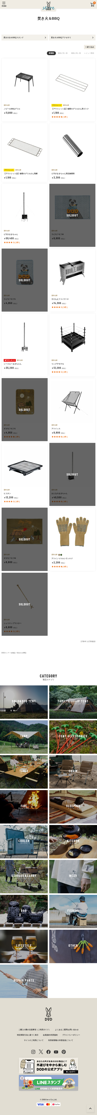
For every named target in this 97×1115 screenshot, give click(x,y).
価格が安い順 (63, 53)
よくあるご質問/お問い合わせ (67, 1030)
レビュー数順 (89, 53)
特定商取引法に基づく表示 (27, 1035)
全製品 (13, 653)
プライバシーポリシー (71, 1035)
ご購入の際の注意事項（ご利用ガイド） (34, 1030)
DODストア (5, 653)
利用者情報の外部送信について (60, 1040)
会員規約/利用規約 (50, 1035)
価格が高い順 (76, 53)
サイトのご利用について (33, 1040)
